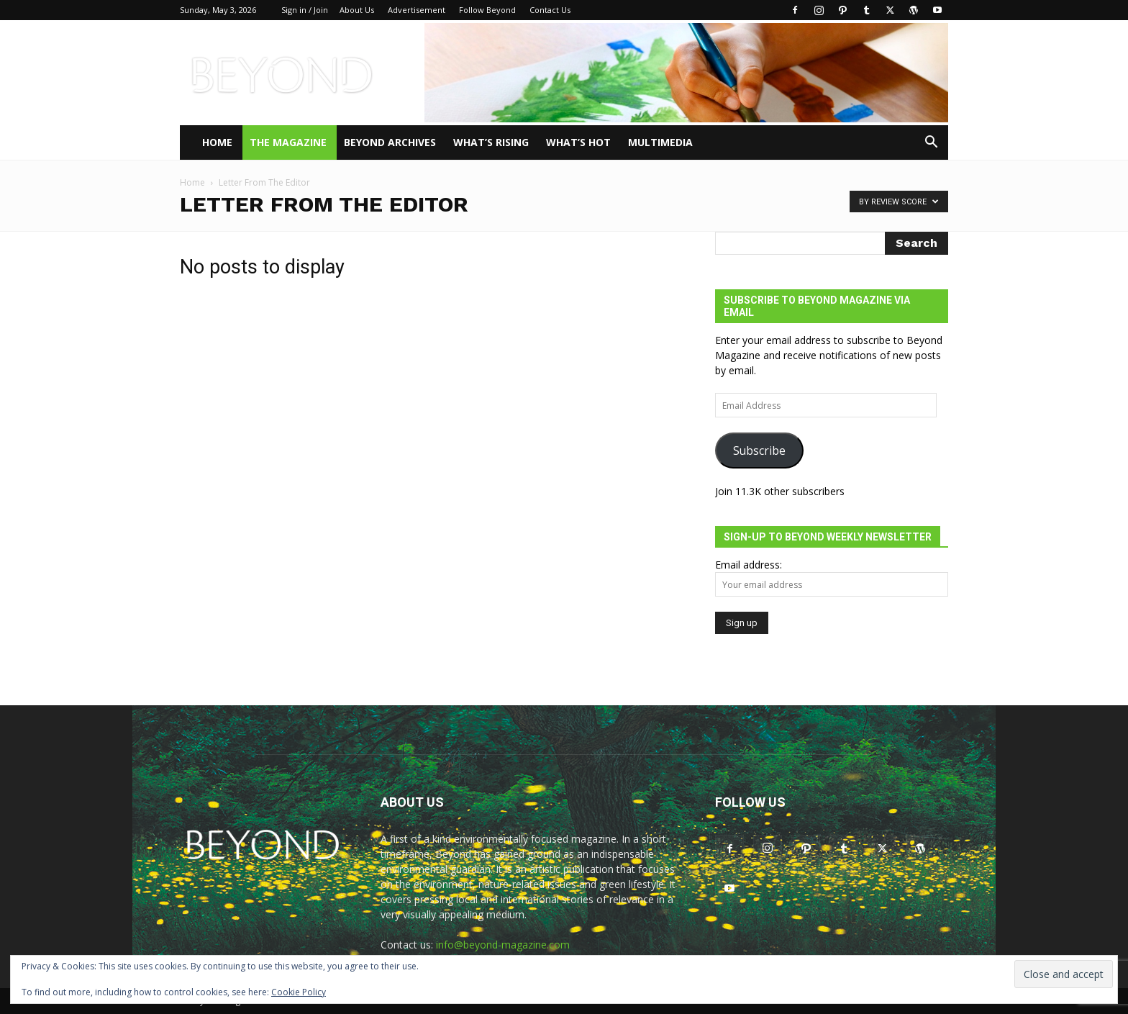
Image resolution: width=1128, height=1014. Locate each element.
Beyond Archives (390, 142)
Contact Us (549, 9)
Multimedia (660, 142)
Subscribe (759, 450)
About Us (357, 9)
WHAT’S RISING (491, 142)
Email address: (748, 564)
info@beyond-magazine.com (503, 944)
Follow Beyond (487, 9)
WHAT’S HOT (578, 142)
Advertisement (416, 9)
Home (217, 142)
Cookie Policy (298, 992)
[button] (931, 143)
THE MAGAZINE (288, 142)
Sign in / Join (304, 9)
